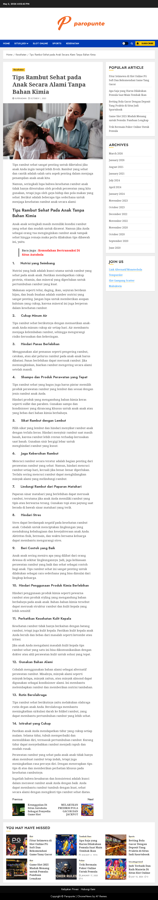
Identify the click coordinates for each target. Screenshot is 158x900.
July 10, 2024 (137, 877)
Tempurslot (116, 275)
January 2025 (117, 173)
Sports (56, 43)
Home (6, 43)
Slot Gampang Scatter (122, 280)
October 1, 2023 (38, 98)
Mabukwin (115, 286)
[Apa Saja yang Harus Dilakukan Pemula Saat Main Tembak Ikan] (66, 844)
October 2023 (117, 207)
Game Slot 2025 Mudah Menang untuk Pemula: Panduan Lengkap (39, 871)
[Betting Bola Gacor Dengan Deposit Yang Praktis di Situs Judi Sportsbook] (115, 844)
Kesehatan (72, 43)
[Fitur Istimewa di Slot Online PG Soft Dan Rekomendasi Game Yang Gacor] (16, 844)
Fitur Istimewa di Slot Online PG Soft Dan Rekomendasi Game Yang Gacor (129, 80)
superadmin (21, 98)
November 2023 (118, 200)
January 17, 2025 (90, 875)
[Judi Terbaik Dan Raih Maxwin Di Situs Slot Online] (115, 869)
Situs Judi (20, 43)
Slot (31, 836)
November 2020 (118, 227)
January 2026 (117, 160)
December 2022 (118, 214)
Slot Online (40, 43)
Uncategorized (136, 862)
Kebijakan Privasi (70, 889)
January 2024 (117, 194)
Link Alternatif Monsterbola (125, 269)
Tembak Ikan (85, 836)
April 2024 (115, 187)
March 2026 (116, 153)
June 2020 (115, 247)
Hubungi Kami (88, 889)
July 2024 (114, 180)
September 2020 (118, 241)
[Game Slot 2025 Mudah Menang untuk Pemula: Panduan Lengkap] (16, 869)
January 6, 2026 (90, 855)
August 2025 (116, 167)
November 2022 (118, 221)
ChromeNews (84, 896)
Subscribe (144, 43)
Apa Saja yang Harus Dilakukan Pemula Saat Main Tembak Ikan (90, 846)
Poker (82, 860)
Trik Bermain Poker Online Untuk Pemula (88, 868)
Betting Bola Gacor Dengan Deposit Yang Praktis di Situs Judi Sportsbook (129, 105)
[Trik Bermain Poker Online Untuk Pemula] (66, 869)
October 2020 (117, 234)
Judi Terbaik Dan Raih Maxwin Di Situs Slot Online (140, 869)
